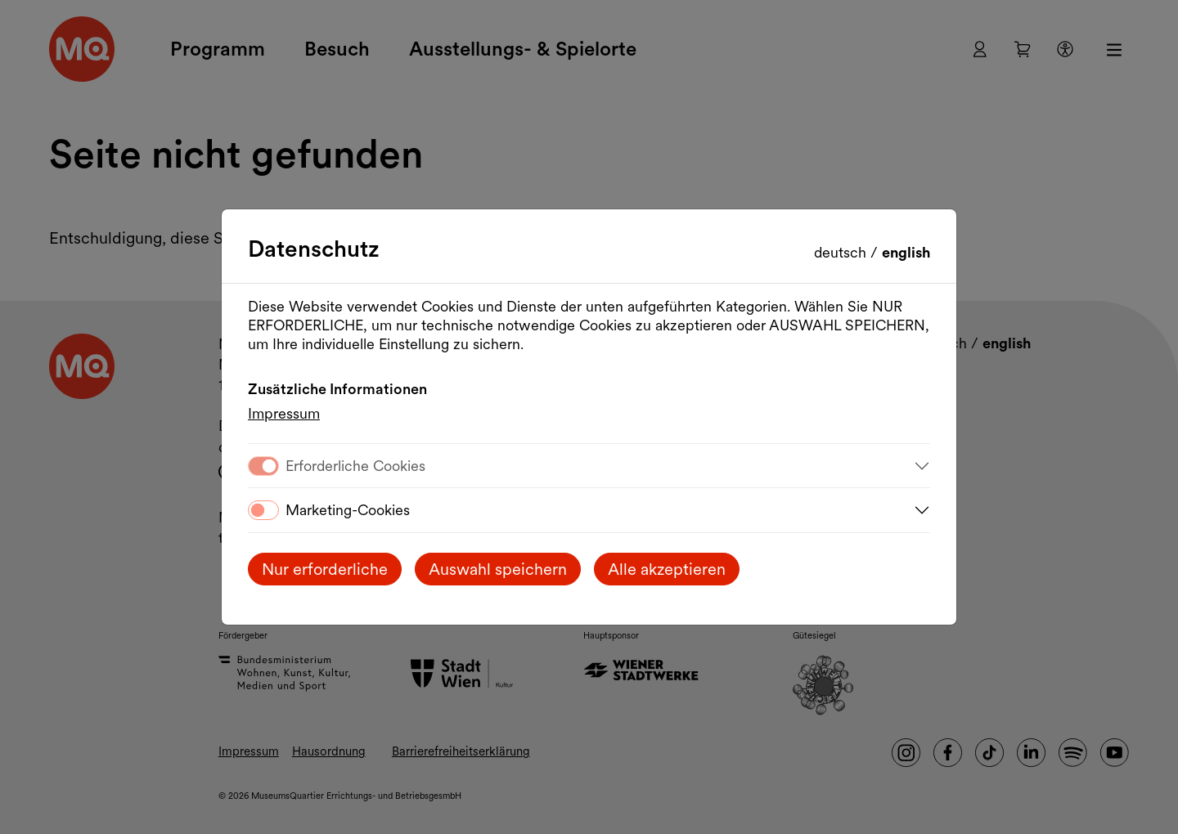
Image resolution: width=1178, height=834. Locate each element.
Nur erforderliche (325, 569)
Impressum (284, 413)
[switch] (263, 510)
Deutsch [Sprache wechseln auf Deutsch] (842, 252)
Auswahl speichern (498, 569)
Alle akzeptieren (667, 569)
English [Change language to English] (906, 252)
